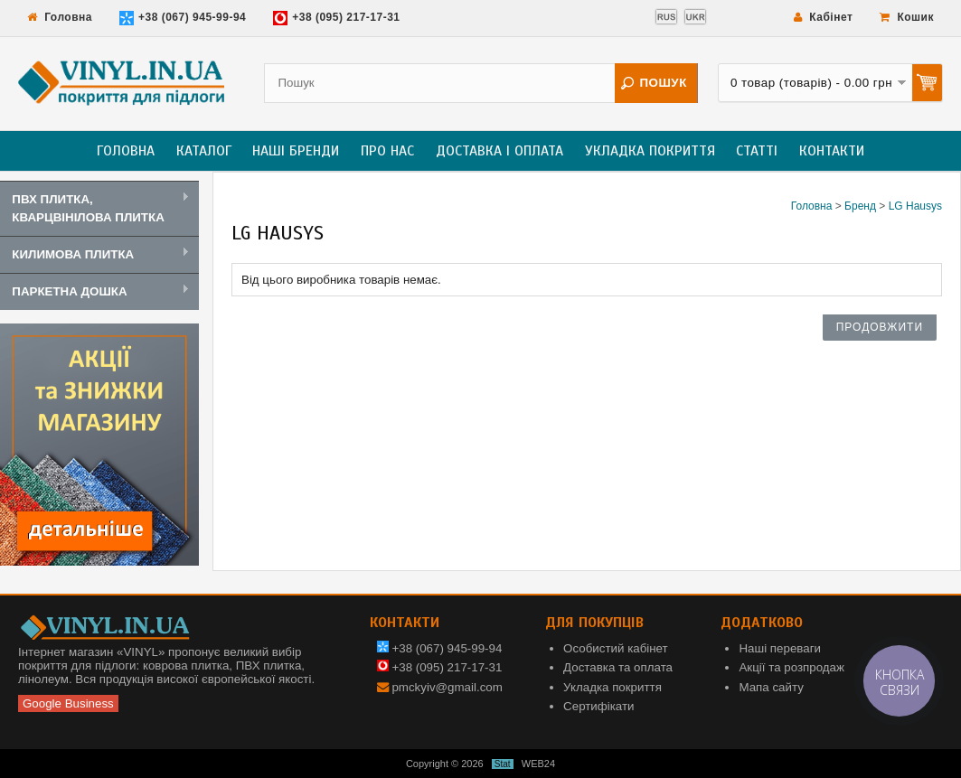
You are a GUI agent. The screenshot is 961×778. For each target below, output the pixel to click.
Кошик (907, 17)
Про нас (387, 151)
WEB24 (538, 763)
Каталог (203, 151)
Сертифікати (598, 706)
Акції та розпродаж (791, 667)
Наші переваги (780, 648)
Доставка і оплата (499, 151)
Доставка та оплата (618, 667)
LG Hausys (915, 206)
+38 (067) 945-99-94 (182, 18)
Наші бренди (295, 151)
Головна (59, 17)
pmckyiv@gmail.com (446, 687)
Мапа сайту (771, 687)
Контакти (831, 151)
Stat (503, 764)
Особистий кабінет (615, 648)
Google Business (68, 703)
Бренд (860, 206)
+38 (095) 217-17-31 (336, 18)
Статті (756, 151)
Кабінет (823, 17)
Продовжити (879, 327)
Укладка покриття (650, 151)
